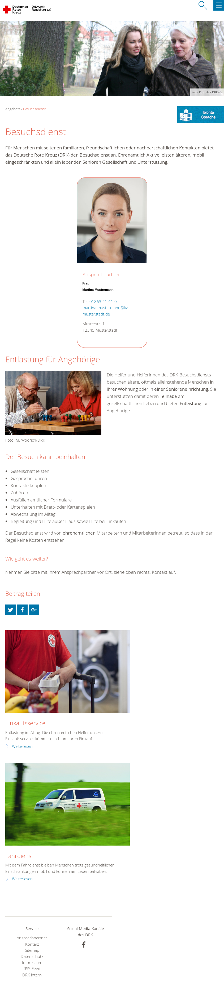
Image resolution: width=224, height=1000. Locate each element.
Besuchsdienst (34, 108)
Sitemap (32, 950)
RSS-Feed (32, 968)
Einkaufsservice (25, 723)
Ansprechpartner (32, 937)
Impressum (32, 962)
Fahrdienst (19, 855)
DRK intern (32, 974)
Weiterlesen (22, 746)
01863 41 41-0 (103, 301)
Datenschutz (32, 956)
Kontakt (32, 944)
